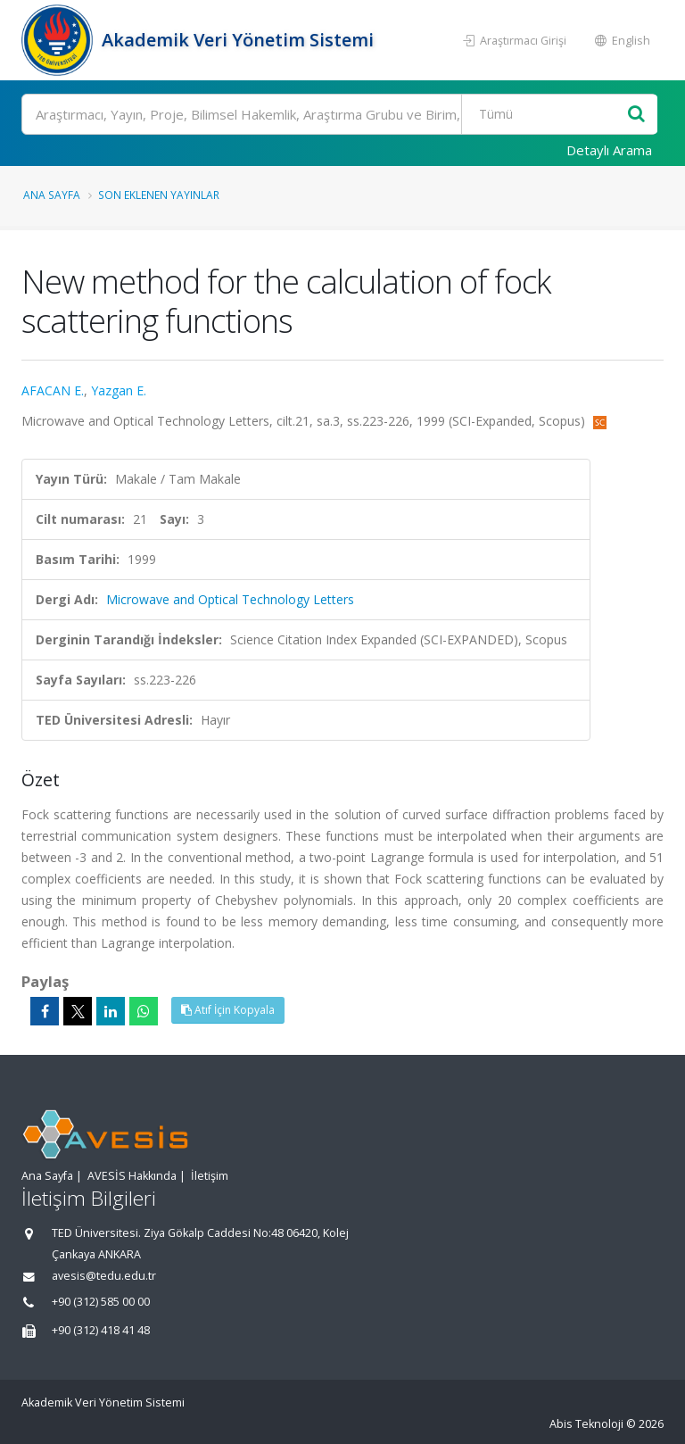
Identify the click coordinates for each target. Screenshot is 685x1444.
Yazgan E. (118, 390)
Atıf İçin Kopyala (228, 1009)
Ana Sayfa (51, 194)
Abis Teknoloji (586, 1424)
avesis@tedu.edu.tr (104, 1275)
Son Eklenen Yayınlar (158, 194)
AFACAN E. (52, 390)
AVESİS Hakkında (132, 1175)
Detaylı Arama (609, 150)
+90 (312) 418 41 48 (101, 1330)
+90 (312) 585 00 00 (101, 1301)
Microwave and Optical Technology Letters (230, 599)
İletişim (209, 1175)
